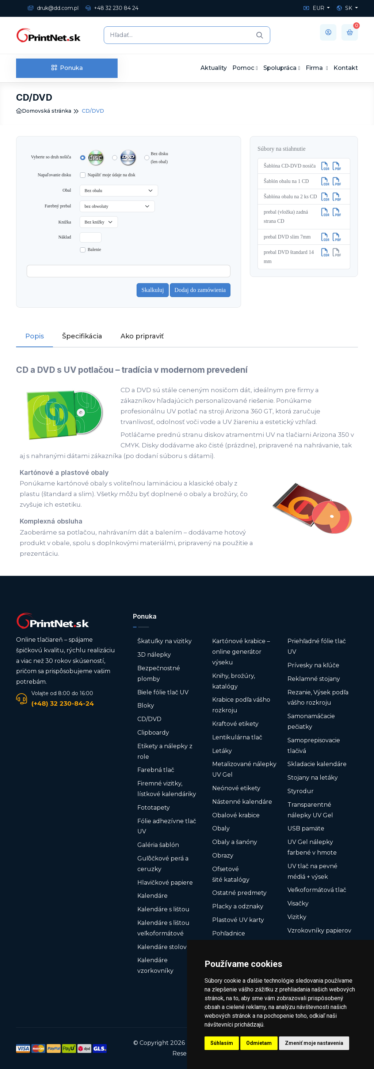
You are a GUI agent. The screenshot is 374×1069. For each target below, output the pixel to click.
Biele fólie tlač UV (162, 692)
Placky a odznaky (237, 906)
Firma (315, 67)
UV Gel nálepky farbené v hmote (312, 847)
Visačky (298, 903)
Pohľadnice (228, 933)
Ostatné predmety (239, 892)
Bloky (145, 705)
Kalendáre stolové (163, 947)
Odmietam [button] (259, 1043)
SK (345, 8)
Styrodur (300, 791)
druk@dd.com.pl (53, 8)
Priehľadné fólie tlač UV (316, 646)
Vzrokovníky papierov (319, 930)
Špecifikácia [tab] (82, 336)
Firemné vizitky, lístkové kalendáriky (166, 789)
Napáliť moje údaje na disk (111, 174)
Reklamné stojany (313, 678)
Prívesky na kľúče (313, 665)
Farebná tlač (155, 769)
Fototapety (153, 807)
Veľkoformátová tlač (316, 889)
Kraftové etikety (235, 723)
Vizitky (296, 917)
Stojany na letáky (312, 777)
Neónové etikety (236, 788)
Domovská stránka (43, 111)
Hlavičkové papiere (165, 882)
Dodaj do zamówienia (200, 290)
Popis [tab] (34, 336)
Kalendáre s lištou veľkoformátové (163, 928)
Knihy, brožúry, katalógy (233, 681)
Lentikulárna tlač (237, 737)
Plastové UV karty (239, 919)
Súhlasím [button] (221, 1043)
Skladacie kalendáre (317, 764)
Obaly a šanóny (234, 842)
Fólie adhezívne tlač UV (166, 826)
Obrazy (222, 855)
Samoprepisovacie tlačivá (313, 745)
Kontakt (345, 67)
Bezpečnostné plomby (158, 673)
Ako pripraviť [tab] (142, 336)
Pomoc (243, 67)
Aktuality (214, 67)
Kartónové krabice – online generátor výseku (241, 652)
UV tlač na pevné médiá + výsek (312, 871)
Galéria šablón (158, 844)
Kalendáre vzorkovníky (155, 965)
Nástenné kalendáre (242, 801)
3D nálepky (154, 654)
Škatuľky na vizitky (164, 641)
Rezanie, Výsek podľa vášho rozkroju (317, 697)
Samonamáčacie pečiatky (311, 721)
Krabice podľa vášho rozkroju (241, 705)
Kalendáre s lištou (163, 909)
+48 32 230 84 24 (111, 8)
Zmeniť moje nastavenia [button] (314, 1043)
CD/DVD (149, 719)
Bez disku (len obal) (159, 157)
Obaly (221, 828)
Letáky (222, 750)
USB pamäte (305, 828)
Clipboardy (153, 732)
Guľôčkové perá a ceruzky (162, 864)
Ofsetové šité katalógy (231, 874)
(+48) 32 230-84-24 (62, 703)
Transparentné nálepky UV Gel (310, 810)
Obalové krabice (236, 815)
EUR (315, 8)
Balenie (94, 249)
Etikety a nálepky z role (164, 751)
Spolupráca (280, 67)
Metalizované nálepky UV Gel (244, 769)
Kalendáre (152, 895)
